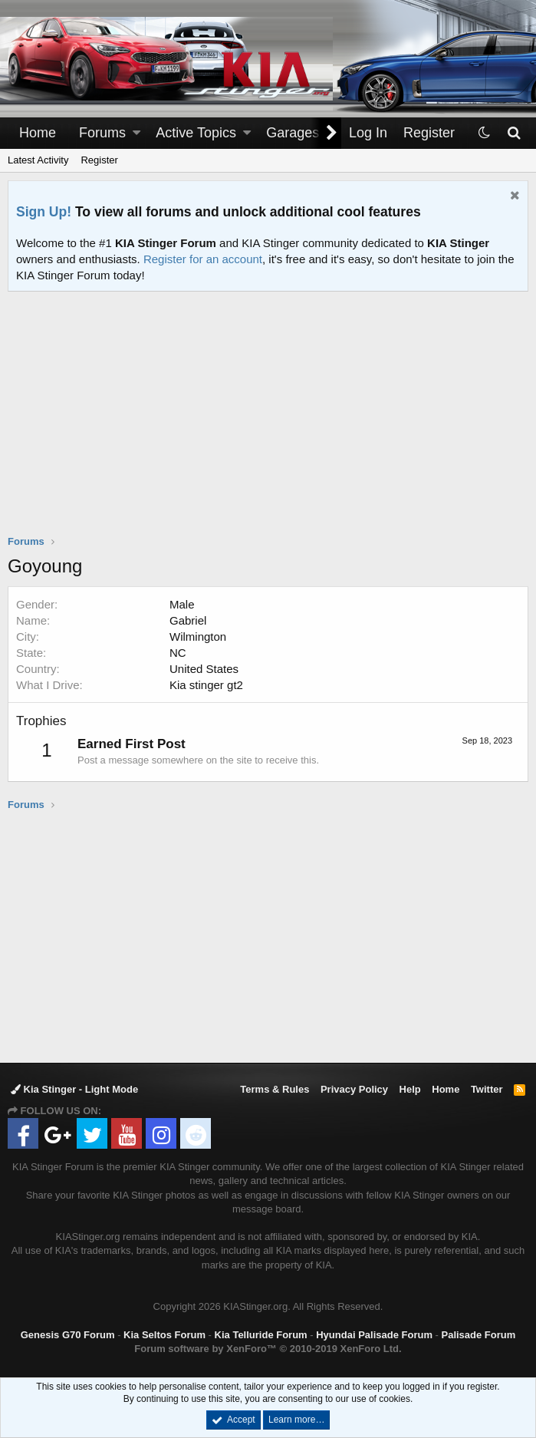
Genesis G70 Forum (68, 1335)
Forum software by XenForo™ (267, 1348)
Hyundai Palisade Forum (374, 1335)
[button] (136, 133)
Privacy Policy (354, 1089)
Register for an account (202, 259)
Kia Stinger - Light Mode (74, 1089)
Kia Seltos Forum (164, 1335)
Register (99, 160)
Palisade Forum (479, 1335)
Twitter (487, 1089)
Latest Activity (38, 160)
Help (410, 1089)
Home (37, 132)
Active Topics (196, 132)
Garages (292, 132)
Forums (102, 132)
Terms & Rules (274, 1089)
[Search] (513, 133)
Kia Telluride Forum (261, 1335)
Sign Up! (43, 211)
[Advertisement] (272, 422)
